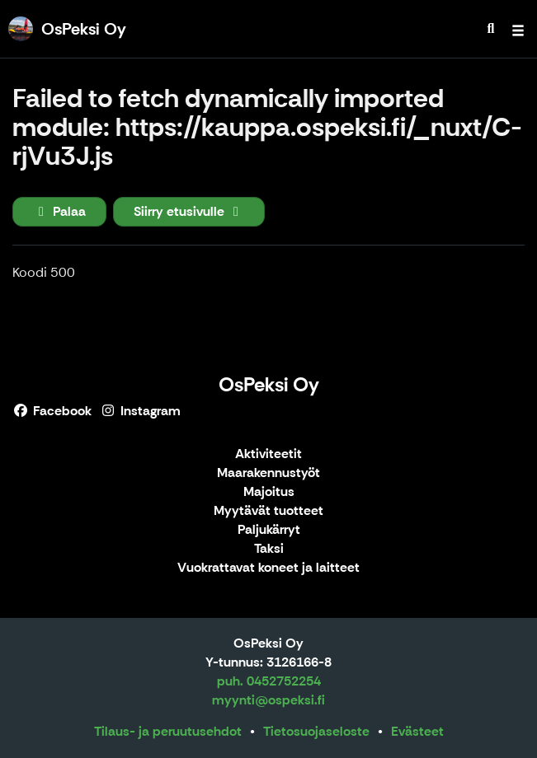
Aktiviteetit (268, 454)
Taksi (269, 549)
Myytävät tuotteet (268, 511)
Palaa (59, 211)
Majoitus (268, 492)
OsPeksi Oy (269, 384)
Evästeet (417, 731)
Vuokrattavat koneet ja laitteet (268, 568)
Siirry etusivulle (189, 211)
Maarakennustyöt (268, 473)
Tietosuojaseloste (316, 731)
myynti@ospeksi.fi (268, 700)
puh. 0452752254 (269, 681)
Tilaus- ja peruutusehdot (168, 731)
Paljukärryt (269, 530)
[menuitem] (490, 29)
